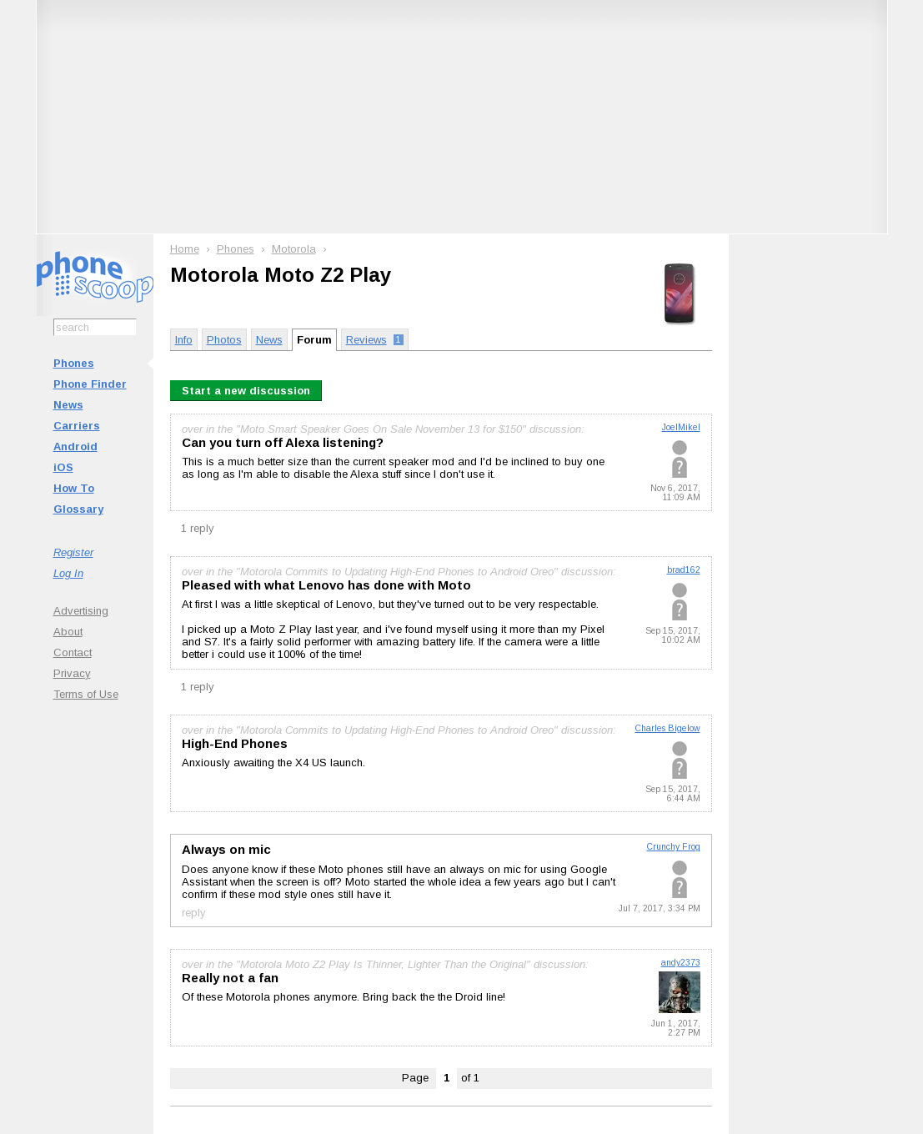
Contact (72, 652)
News (68, 405)
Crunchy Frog (673, 846)
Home (184, 249)
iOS (63, 467)
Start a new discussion (246, 390)
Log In (68, 573)
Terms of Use (85, 694)
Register (73, 552)
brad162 (683, 570)
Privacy (72, 673)
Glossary (78, 509)
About (68, 631)
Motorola (294, 249)
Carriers (76, 425)
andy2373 (680, 962)
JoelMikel (681, 427)
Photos (224, 340)
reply (194, 912)
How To (73, 488)
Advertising (80, 611)
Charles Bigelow (667, 728)
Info (184, 340)
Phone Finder (90, 384)
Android (75, 446)
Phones (73, 363)
